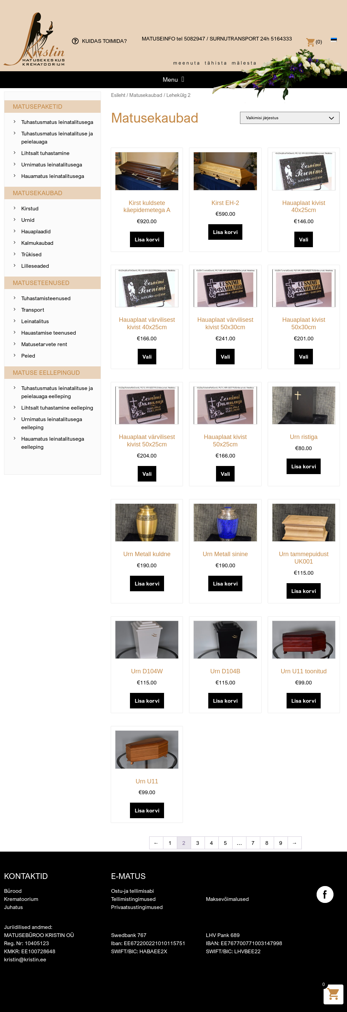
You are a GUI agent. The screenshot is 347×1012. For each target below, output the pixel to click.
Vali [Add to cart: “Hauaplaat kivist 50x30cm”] (303, 356)
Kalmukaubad (37, 242)
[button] (173, 79)
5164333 (281, 38)
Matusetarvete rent (44, 344)
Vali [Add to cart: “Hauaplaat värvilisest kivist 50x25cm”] (147, 473)
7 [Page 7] (253, 842)
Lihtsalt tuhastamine (45, 153)
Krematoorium (21, 899)
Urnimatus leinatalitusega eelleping (51, 423)
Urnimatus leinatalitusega (51, 164)
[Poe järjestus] (290, 118)
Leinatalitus (35, 321)
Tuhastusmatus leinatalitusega (57, 122)
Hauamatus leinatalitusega (52, 176)
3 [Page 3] (197, 842)
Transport (32, 309)
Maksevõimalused (227, 899)
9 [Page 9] (280, 842)
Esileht (118, 95)
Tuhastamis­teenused (46, 298)
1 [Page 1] (169, 842)
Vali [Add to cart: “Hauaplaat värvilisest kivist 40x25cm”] (147, 356)
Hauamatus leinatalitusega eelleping (52, 442)
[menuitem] (334, 39)
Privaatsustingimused (137, 907)
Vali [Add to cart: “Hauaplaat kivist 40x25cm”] (303, 239)
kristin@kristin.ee (25, 959)
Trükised (31, 254)
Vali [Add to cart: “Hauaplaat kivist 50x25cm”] (225, 473)
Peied (28, 355)
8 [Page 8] (266, 842)
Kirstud (29, 208)
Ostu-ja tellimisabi (132, 890)
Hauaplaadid (36, 231)
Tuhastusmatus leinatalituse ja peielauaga (57, 137)
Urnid (27, 219)
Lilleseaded (35, 265)
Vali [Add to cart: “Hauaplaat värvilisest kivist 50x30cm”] (225, 356)
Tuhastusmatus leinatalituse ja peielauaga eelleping (57, 392)
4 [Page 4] (211, 842)
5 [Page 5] (225, 842)
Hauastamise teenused (48, 332)
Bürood (13, 890)
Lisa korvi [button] (147, 239)
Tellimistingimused (133, 899)
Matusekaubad (145, 95)
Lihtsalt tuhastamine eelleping (57, 407)
